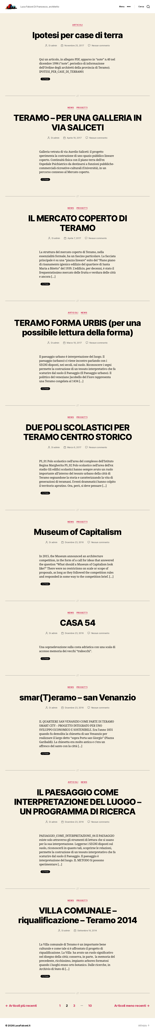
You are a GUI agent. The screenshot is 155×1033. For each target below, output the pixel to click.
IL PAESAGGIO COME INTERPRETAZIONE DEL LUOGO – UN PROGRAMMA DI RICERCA (77, 802)
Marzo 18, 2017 (74, 342)
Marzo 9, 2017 (74, 447)
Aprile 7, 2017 (74, 238)
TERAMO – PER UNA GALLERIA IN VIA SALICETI (77, 122)
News (71, 107)
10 (90, 1006)
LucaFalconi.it (22, 1025)
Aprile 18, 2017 (74, 137)
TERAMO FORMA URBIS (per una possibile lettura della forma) (77, 327)
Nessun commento (101, 45)
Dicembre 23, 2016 (74, 542)
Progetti (82, 107)
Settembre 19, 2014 (87, 930)
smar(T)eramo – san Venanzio (77, 697)
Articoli (77, 25)
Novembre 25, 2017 (74, 45)
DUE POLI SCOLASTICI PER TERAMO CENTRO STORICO (77, 432)
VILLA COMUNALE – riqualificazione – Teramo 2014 (77, 915)
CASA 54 (77, 623)
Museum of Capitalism (77, 532)
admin (54, 45)
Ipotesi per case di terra (77, 35)
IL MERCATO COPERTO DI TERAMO (77, 223)
